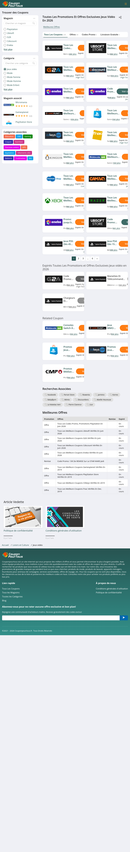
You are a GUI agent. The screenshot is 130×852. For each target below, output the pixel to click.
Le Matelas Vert (54, 404)
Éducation (9, 136)
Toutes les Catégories (12, 596)
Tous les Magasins (11, 592)
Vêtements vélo (24, 153)
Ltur (91, 404)
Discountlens (83, 399)
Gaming (27, 136)
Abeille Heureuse (104, 399)
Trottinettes (20, 158)
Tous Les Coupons (11, 588)
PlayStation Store (24, 122)
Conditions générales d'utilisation (112, 588)
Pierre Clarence (75, 404)
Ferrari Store (69, 394)
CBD (19, 136)
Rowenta (86, 394)
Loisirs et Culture (21, 545)
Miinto (67, 399)
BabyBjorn (52, 399)
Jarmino (101, 394)
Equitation (9, 153)
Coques (8, 142)
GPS (24, 147)
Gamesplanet (22, 112)
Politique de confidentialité (109, 592)
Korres (115, 394)
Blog (4, 600)
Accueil (5, 545)
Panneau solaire (12, 147)
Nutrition (19, 142)
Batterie (8, 158)
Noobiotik (52, 394)
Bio (30, 158)
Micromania (21, 102)
